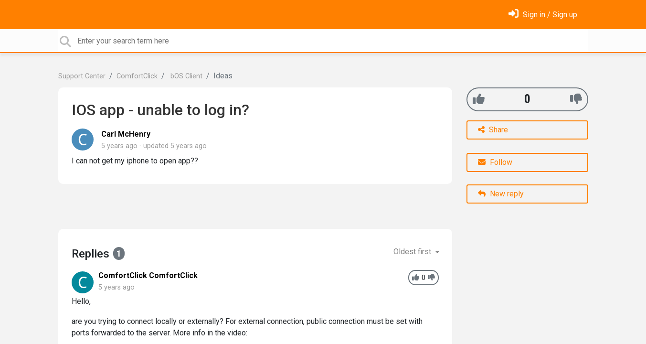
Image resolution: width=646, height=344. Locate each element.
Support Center (82, 76)
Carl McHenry (125, 134)
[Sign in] (543, 14)
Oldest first (413, 251)
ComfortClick (137, 76)
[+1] (479, 99)
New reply (501, 193)
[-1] (576, 99)
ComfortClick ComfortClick (148, 275)
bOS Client (185, 76)
